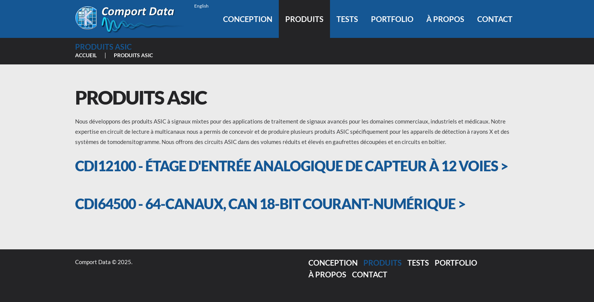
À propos (445, 18)
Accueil (86, 55)
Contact (494, 18)
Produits (304, 18)
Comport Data (93, 261)
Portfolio (392, 18)
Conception (247, 18)
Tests (347, 18)
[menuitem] (200, 5)
